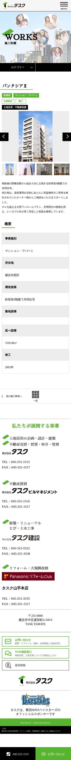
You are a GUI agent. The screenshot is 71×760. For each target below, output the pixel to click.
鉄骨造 (7, 95)
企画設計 (8, 101)
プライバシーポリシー (41, 722)
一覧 (35, 400)
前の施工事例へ (14, 396)
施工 (21, 101)
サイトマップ (26, 722)
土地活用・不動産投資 (15, 107)
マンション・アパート (26, 95)
